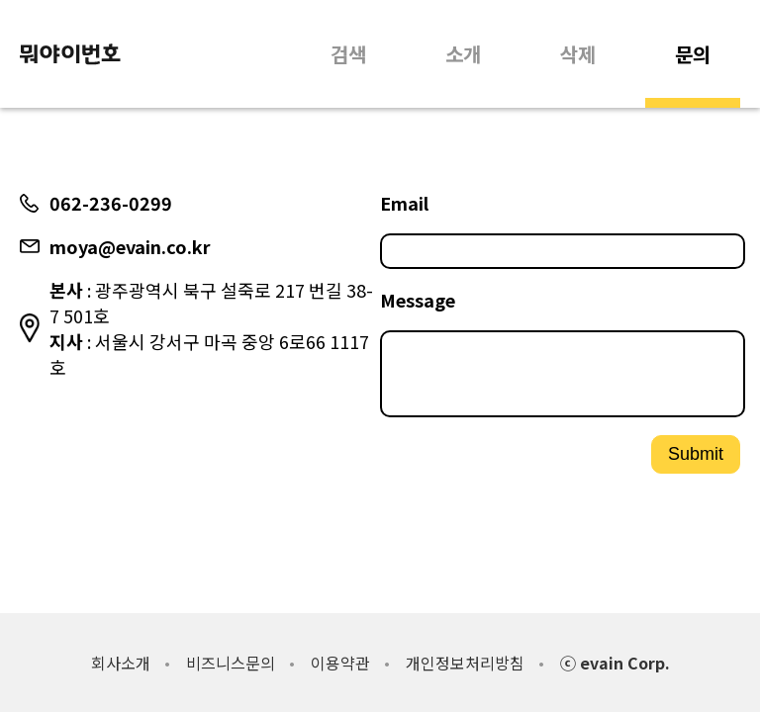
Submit (695, 462)
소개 (463, 54)
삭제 (578, 54)
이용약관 (340, 662)
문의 (693, 54)
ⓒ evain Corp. (615, 662)
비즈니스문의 (230, 662)
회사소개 (120, 662)
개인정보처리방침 (465, 662)
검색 (348, 54)
